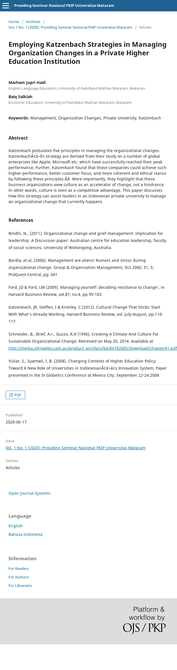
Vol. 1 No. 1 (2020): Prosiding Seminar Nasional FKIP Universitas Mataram (70, 27)
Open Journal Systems (29, 493)
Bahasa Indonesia (26, 534)
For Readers (19, 568)
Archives (33, 21)
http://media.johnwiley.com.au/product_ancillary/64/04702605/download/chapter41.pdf (93, 348)
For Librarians (20, 585)
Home (14, 21)
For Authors (19, 577)
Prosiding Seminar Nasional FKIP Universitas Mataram (64, 5)
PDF (17, 394)
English (16, 525)
